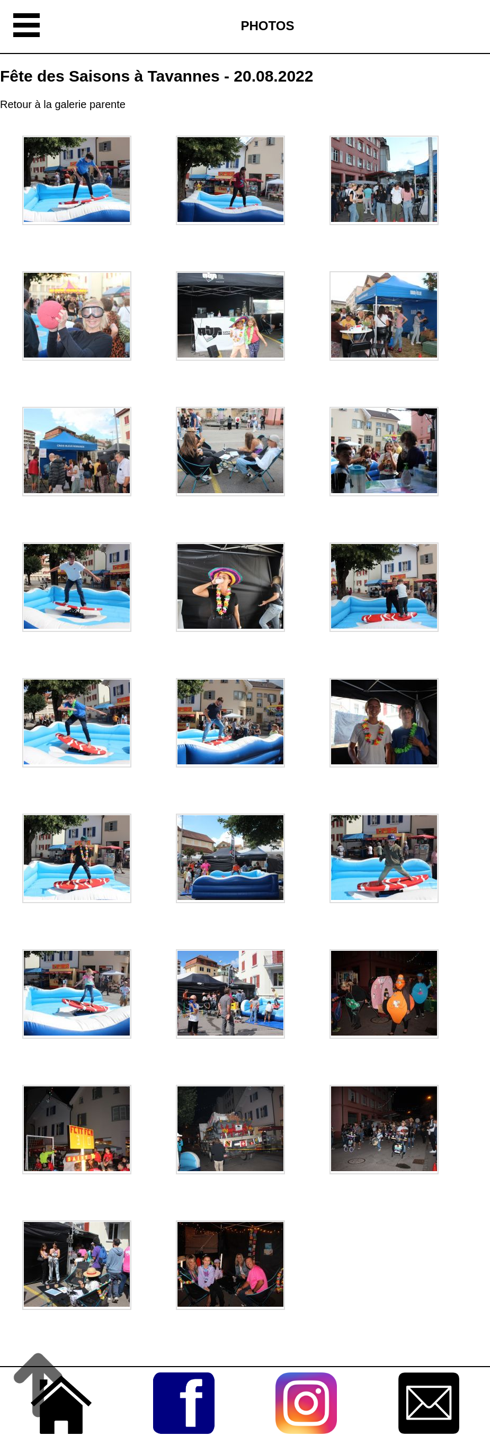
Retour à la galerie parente (63, 104)
